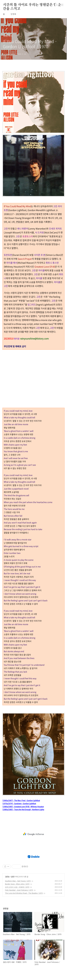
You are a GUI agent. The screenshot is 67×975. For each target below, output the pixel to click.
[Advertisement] (33, 834)
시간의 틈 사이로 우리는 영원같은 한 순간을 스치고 (32, 5)
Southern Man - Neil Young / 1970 (18, 881)
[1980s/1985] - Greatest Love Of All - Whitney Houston (23, 806)
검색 (57, 5)
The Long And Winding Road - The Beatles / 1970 (24, 893)
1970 (12, 877)
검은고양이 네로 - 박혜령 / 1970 (17, 887)
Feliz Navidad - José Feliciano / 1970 (19, 890)
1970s (7, 877)
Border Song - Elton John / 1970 (17, 884)
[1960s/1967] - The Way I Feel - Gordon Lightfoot (21, 800)
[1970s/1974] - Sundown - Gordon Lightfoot (19, 803)
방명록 (13, 14)
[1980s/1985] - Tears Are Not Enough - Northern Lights (23, 809)
